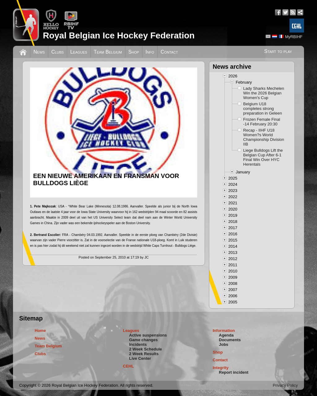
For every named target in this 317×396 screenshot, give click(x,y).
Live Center (140, 358)
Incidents (138, 344)
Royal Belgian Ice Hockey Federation (118, 35)
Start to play (278, 51)
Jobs (223, 344)
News (39, 51)
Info (149, 51)
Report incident (233, 372)
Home (40, 330)
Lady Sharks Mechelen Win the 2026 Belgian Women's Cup (263, 93)
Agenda (226, 335)
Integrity (220, 367)
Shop (133, 51)
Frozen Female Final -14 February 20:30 (261, 121)
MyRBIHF (293, 36)
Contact (169, 51)
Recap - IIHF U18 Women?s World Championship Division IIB (263, 137)
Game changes (143, 339)
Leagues (78, 51)
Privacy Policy (285, 385)
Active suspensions (148, 335)
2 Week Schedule (145, 349)
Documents (230, 339)
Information (224, 330)
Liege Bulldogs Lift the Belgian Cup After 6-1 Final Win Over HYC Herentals (263, 157)
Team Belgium (108, 51)
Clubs (57, 51)
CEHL (128, 366)
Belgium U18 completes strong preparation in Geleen (262, 108)
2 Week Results (143, 353)
